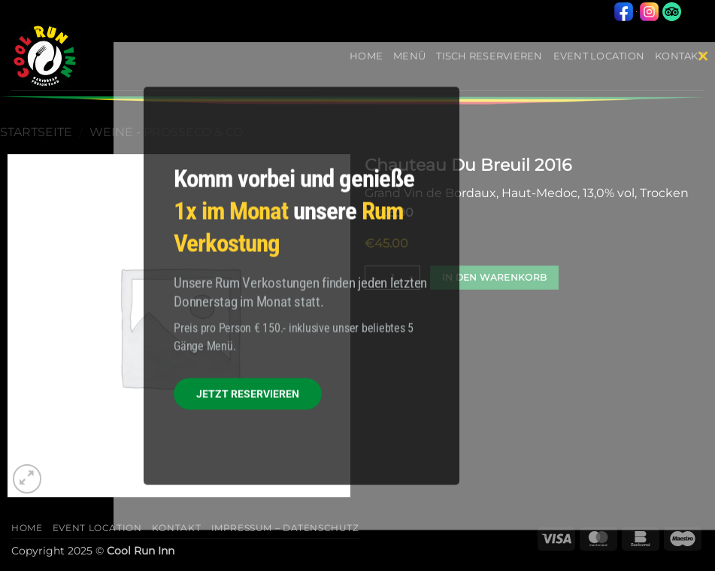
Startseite (36, 132)
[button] (27, 479)
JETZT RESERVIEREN (247, 393)
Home (26, 527)
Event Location (97, 527)
